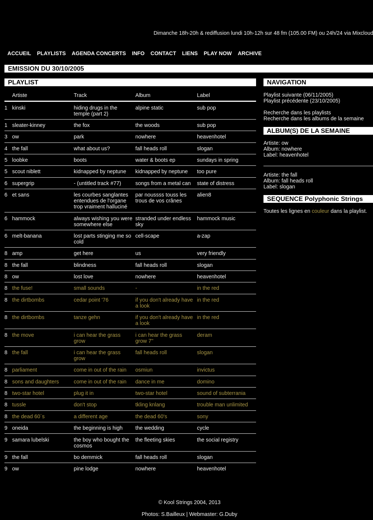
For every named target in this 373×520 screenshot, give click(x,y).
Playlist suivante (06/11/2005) (298, 95)
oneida (20, 428)
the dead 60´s (28, 416)
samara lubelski (30, 440)
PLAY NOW (218, 53)
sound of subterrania (221, 393)
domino (205, 382)
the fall (20, 148)
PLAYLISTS (51, 53)
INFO (138, 53)
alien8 (204, 195)
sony (202, 416)
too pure (206, 171)
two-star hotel (28, 393)
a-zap (203, 236)
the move (23, 335)
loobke (20, 160)
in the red (208, 288)
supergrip (23, 183)
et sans (20, 195)
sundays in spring (217, 160)
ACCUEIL (19, 53)
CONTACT (163, 53)
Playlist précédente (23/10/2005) (301, 101)
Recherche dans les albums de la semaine (313, 118)
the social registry (217, 440)
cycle (203, 428)
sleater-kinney (29, 125)
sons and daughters (35, 382)
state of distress (215, 183)
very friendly (211, 253)
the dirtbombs (28, 300)
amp (17, 253)
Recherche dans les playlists (297, 112)
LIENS (190, 53)
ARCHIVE (250, 53)
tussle (19, 404)
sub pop (206, 108)
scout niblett (26, 171)
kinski (19, 108)
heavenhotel (211, 137)
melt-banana (27, 236)
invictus (206, 370)
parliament (24, 370)
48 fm (280, 33)
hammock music (216, 218)
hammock (23, 218)
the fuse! (22, 288)
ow (15, 137)
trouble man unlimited (222, 404)
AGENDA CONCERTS (99, 53)
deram (204, 335)
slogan (204, 148)
